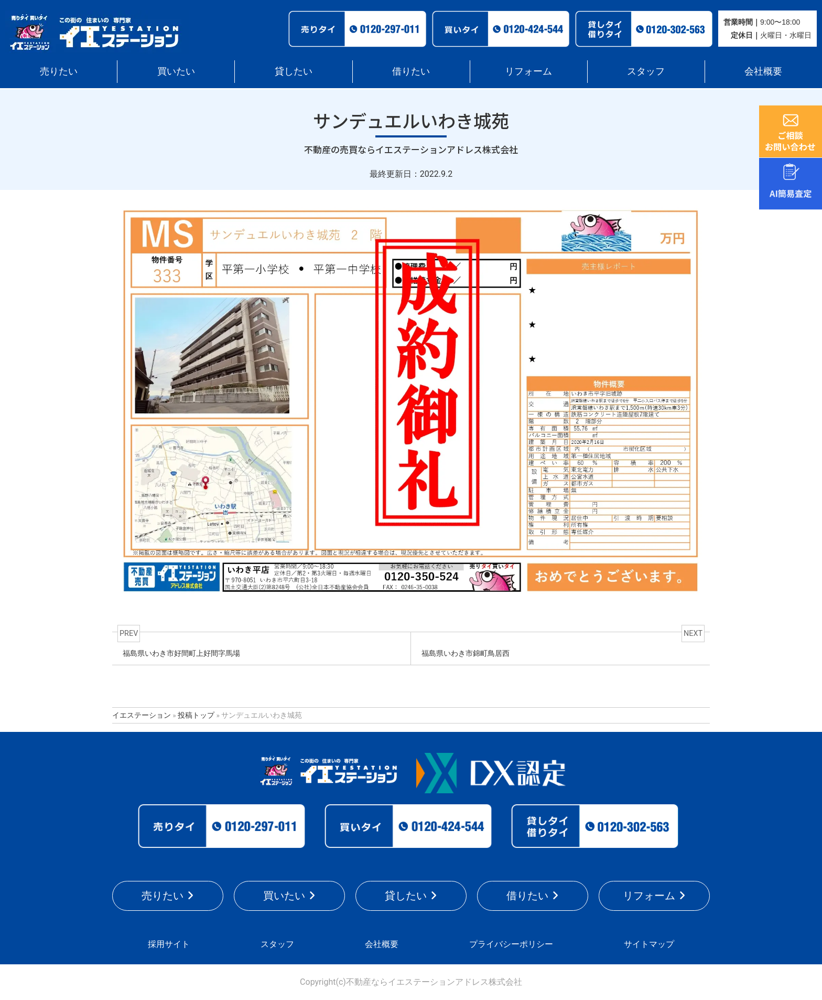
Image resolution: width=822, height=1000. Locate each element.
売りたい (59, 71)
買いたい (176, 71)
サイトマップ (649, 944)
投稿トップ (196, 715)
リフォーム (528, 71)
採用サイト (169, 944)
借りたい (411, 71)
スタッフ (646, 71)
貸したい (293, 71)
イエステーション (141, 715)
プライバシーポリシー (511, 944)
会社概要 (763, 71)
